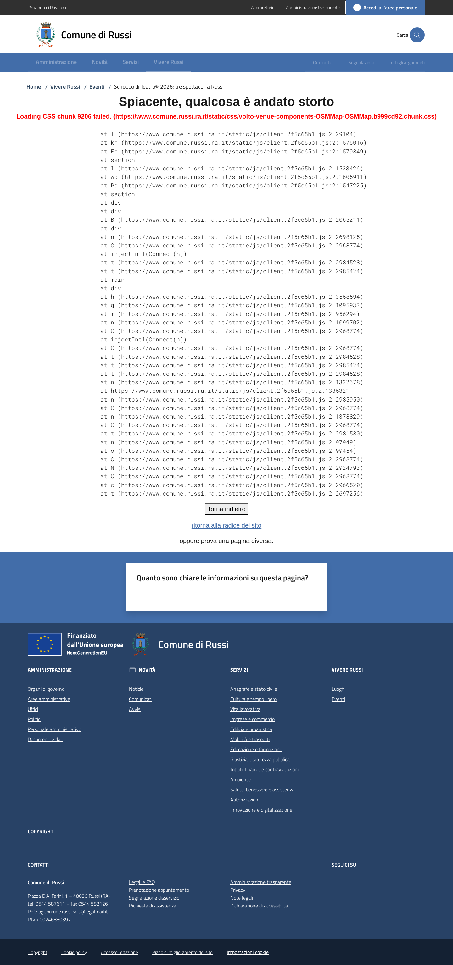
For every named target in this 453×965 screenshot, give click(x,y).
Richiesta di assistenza (152, 905)
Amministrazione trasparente (260, 882)
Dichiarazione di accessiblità (259, 905)
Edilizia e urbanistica (251, 729)
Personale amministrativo (54, 729)
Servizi (239, 670)
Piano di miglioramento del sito (182, 952)
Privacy (237, 890)
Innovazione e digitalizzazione (261, 809)
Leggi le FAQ (142, 882)
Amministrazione (50, 670)
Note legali (241, 897)
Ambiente (240, 779)
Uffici (33, 709)
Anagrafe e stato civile (253, 689)
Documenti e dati (45, 739)
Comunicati (140, 699)
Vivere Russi (65, 86)
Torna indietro (226, 509)
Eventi (96, 86)
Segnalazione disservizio (154, 897)
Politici (34, 719)
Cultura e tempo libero (253, 699)
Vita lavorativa (245, 709)
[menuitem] (56, 62)
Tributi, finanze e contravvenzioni (264, 769)
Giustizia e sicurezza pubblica (260, 759)
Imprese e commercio (252, 719)
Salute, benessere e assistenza (262, 789)
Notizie (136, 689)
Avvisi (135, 709)
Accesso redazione (119, 952)
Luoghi (338, 689)
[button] (417, 34)
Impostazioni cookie (248, 952)
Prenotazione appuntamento (159, 890)
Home (33, 86)
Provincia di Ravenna (47, 7)
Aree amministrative (49, 699)
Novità (147, 670)
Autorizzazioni (244, 799)
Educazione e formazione (256, 749)
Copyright (40, 831)
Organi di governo (46, 689)
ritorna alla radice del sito (226, 525)
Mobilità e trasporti (250, 739)
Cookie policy (74, 952)
